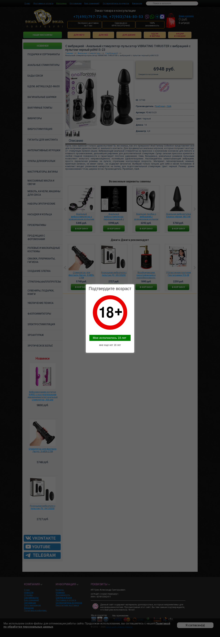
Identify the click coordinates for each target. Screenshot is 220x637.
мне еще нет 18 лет (110, 345)
